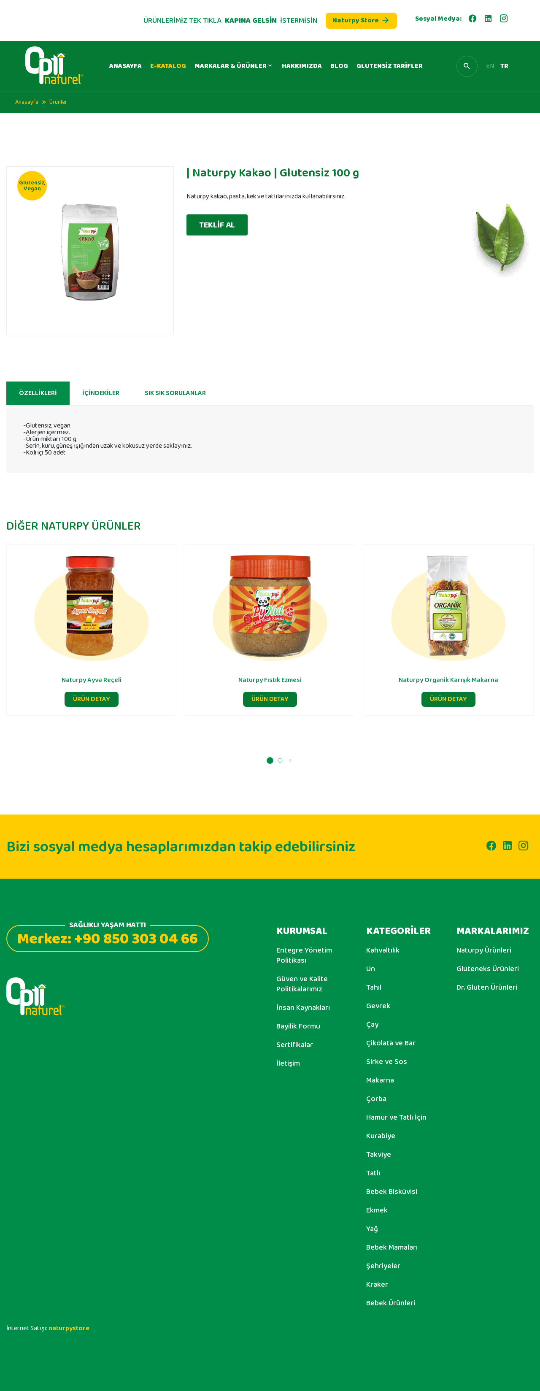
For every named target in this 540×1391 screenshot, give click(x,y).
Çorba (376, 1099)
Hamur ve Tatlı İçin (396, 1117)
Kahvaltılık (383, 950)
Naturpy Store (361, 20)
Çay (372, 1025)
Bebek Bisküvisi (391, 1192)
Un (370, 969)
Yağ (372, 1229)
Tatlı (373, 1173)
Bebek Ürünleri (390, 1303)
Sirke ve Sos (386, 1062)
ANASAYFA (125, 66)
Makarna (380, 1080)
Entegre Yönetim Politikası (304, 955)
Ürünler (58, 102)
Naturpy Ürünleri (483, 950)
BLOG (339, 66)
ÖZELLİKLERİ (38, 397)
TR (504, 66)
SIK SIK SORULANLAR (175, 397)
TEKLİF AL (217, 225)
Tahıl (373, 987)
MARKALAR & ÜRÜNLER (233, 66)
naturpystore (69, 1328)
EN (490, 66)
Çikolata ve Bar (391, 1043)
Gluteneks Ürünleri (487, 969)
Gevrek (378, 1006)
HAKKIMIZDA (302, 66)
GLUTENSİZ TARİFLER (389, 66)
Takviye (378, 1155)
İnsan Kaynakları (303, 1008)
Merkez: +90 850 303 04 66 (107, 937)
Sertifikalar (294, 1045)
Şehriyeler (383, 1266)
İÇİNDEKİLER (100, 397)
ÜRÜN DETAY (91, 703)
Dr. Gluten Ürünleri (486, 987)
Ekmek (377, 1210)
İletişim (288, 1063)
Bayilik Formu (298, 1026)
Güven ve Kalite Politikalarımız (302, 984)
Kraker (377, 1285)
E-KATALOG (168, 66)
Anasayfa (26, 102)
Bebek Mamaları (392, 1247)
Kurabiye (380, 1136)
